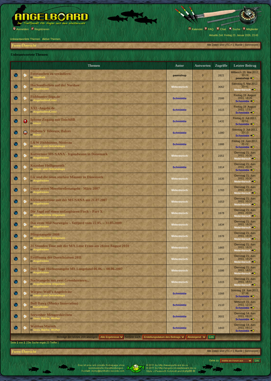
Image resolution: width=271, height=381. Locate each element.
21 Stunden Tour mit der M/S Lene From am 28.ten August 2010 (79, 246)
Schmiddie (180, 98)
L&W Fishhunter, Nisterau (51, 142)
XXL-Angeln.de (42, 108)
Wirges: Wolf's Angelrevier (51, 292)
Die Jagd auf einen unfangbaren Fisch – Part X (66, 211)
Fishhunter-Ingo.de (45, 97)
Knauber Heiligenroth (47, 165)
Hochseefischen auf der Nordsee (54, 85)
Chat (221, 29)
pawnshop (179, 75)
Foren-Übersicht (24, 45)
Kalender (195, 29)
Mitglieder (250, 29)
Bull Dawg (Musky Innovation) (54, 303)
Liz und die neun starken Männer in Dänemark (66, 177)
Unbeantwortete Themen (25, 39)
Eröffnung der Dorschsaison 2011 (56, 257)
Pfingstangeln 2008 (45, 234)
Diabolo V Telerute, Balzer (50, 131)
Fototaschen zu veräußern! (51, 74)
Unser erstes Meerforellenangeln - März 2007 (65, 188)
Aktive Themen (51, 39)
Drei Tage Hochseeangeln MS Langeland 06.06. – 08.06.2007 (76, 269)
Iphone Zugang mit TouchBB (52, 119)
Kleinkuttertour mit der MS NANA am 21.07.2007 (68, 200)
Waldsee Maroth (43, 326)
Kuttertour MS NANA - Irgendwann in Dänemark (69, 154)
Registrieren (40, 29)
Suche (234, 29)
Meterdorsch (179, 86)
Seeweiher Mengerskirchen (51, 315)
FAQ (208, 29)
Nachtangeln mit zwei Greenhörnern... (59, 280)
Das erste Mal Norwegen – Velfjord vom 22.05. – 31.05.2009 (76, 223)
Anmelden (21, 29)
